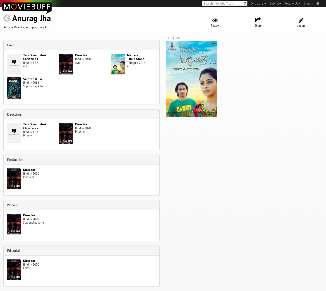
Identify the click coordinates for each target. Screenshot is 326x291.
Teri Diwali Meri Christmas (34, 57)
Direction (14, 114)
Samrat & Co (32, 79)
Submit (275, 3)
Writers (12, 205)
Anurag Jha (31, 18)
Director (81, 55)
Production (15, 159)
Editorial (13, 250)
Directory (258, 3)
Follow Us (292, 3)
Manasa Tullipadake (135, 57)
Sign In (308, 3)
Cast (10, 45)
